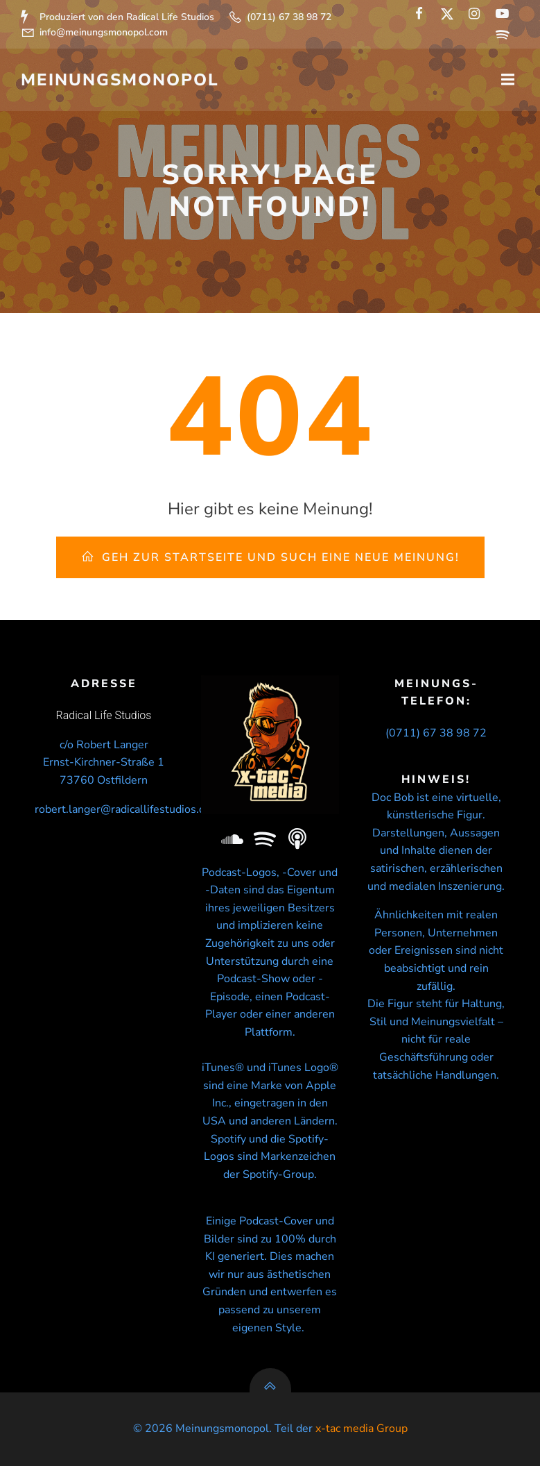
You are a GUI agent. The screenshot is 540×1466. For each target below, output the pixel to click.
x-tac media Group (361, 1428)
